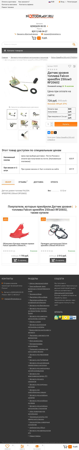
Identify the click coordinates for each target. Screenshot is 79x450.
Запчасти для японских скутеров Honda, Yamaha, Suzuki (37, 310)
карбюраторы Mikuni (37, 427)
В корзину (22, 260)
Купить (66, 124)
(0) (9, 251)
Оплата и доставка (9, 2)
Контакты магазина (9, 4)
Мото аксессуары (36, 341)
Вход (61, 2)
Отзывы (23, 181)
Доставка (38, 182)
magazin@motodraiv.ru (52, 34)
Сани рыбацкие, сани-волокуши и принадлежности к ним (39, 288)
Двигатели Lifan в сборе (38, 297)
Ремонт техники (8, 7)
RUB (51, 2)
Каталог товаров (13, 50)
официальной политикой (63, 293)
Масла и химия (35, 322)
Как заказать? (23, 2)
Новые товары (35, 436)
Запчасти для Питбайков (38, 360)
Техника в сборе (35, 294)
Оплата (54, 182)
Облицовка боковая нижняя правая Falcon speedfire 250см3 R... (18, 244)
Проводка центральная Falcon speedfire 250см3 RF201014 (54, 244)
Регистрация (72, 2)
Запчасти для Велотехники (39, 305)
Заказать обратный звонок (27, 34)
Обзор (8, 182)
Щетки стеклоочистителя (38, 283)
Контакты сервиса (26, 4)
